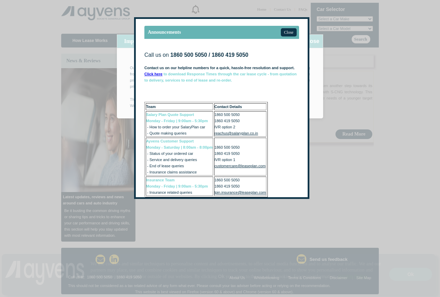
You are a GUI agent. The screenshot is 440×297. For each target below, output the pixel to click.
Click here (153, 74)
